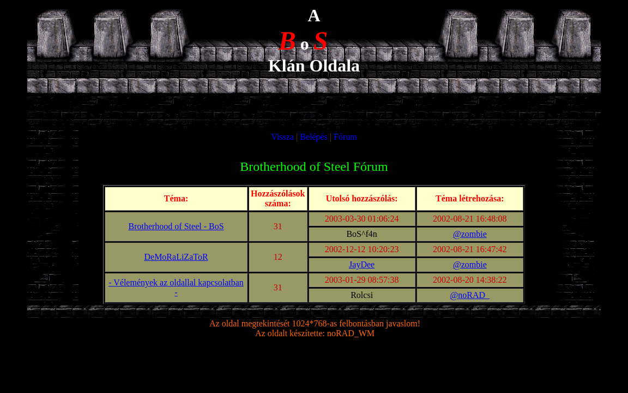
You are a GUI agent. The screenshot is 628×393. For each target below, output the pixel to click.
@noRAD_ (470, 295)
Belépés (314, 136)
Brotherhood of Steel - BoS (176, 226)
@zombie (470, 234)
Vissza (282, 136)
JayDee (362, 264)
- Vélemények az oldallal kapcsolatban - (176, 287)
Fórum (345, 136)
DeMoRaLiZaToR (176, 256)
